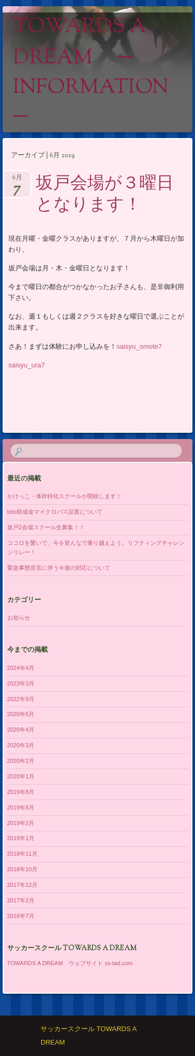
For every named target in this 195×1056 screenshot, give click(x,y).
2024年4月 (21, 668)
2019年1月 (21, 838)
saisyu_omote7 (139, 346)
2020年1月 (21, 776)
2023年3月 (21, 683)
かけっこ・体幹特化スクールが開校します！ (64, 496)
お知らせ (18, 617)
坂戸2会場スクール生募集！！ (46, 527)
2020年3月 (21, 745)
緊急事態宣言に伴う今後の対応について (58, 568)
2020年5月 (21, 714)
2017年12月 (22, 885)
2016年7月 (21, 916)
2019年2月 (21, 823)
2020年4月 (21, 729)
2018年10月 (22, 869)
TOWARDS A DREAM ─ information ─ (90, 72)
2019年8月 (21, 792)
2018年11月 (22, 854)
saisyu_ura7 (26, 365)
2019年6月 (21, 807)
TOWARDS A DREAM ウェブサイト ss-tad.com (70, 963)
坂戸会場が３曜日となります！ (105, 195)
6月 (17, 180)
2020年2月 (21, 761)
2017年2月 (21, 900)
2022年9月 (21, 699)
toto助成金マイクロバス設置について (54, 512)
